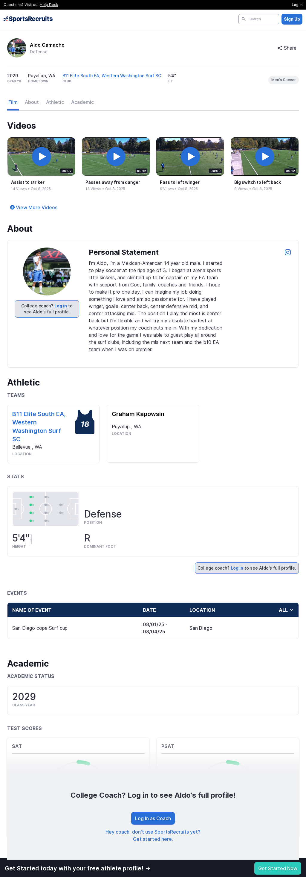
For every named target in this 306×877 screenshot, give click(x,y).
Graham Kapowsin (138, 414)
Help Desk (49, 4)
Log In (297, 4)
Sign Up (292, 19)
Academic (82, 102)
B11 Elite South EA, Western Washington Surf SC (111, 75)
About (32, 102)
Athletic (55, 102)
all (286, 610)
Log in (60, 305)
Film (13, 102)
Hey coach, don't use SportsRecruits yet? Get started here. (153, 835)
